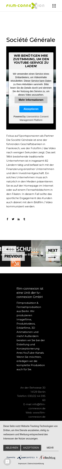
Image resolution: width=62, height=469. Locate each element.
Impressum (22, 464)
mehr (50, 447)
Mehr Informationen (31, 99)
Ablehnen (12, 447)
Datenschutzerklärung (36, 464)
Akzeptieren (31, 109)
